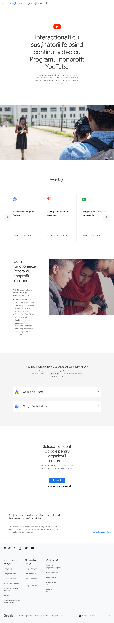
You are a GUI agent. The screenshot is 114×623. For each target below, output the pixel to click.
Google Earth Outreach (51, 590)
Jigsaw (6, 596)
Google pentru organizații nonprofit (53, 566)
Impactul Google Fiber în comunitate (12, 601)
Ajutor (82, 616)
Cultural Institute (10, 579)
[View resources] (102, 532)
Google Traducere (31, 586)
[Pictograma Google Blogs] (20, 548)
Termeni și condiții (41, 616)
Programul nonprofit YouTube (53, 583)
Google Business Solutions (31, 579)
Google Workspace (53, 573)
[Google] (8, 615)
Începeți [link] (57, 480)
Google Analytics (31, 569)
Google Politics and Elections (11, 589)
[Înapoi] (7, 217)
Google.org (8, 569)
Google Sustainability (11, 583)
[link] (57, 392)
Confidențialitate (25, 616)
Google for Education (11, 574)
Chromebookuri (30, 574)
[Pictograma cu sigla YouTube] (32, 548)
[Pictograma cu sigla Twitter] (26, 548)
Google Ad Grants (53, 577)
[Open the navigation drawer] (3, 2)
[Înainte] (106, 217)
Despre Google (57, 616)
